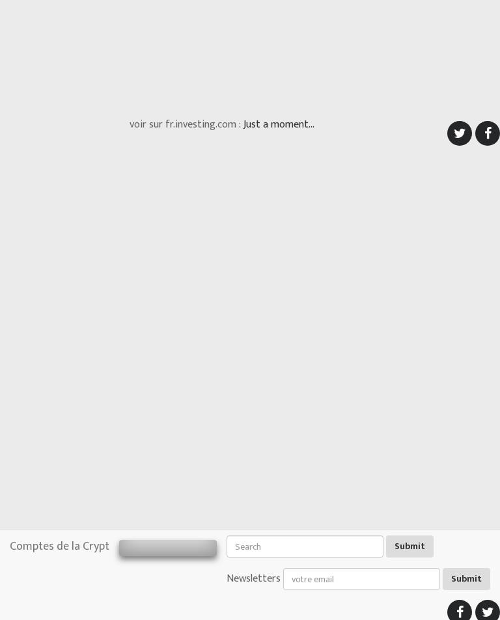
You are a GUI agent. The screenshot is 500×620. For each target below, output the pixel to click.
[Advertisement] (250, 55)
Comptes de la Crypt (59, 546)
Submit (410, 546)
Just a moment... (278, 124)
